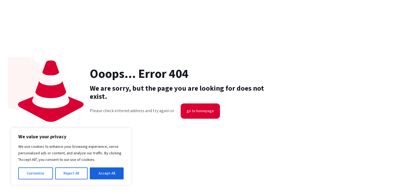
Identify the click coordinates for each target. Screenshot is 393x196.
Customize (35, 173)
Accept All (107, 173)
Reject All (71, 173)
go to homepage (200, 111)
